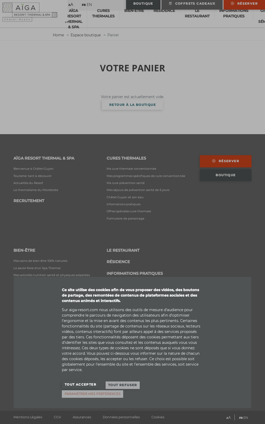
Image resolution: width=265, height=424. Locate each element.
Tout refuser (122, 386)
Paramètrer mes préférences (93, 394)
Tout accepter (80, 386)
